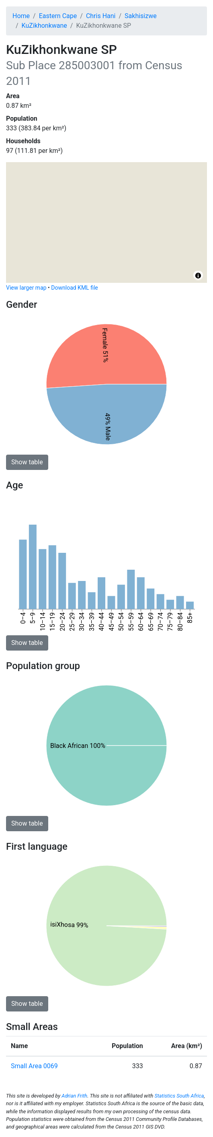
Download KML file (74, 287)
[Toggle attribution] (198, 275)
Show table (27, 462)
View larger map (26, 287)
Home (21, 16)
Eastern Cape (58, 16)
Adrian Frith (74, 1096)
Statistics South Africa (179, 1096)
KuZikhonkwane (44, 25)
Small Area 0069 (34, 1066)
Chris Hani (101, 16)
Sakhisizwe (141, 16)
